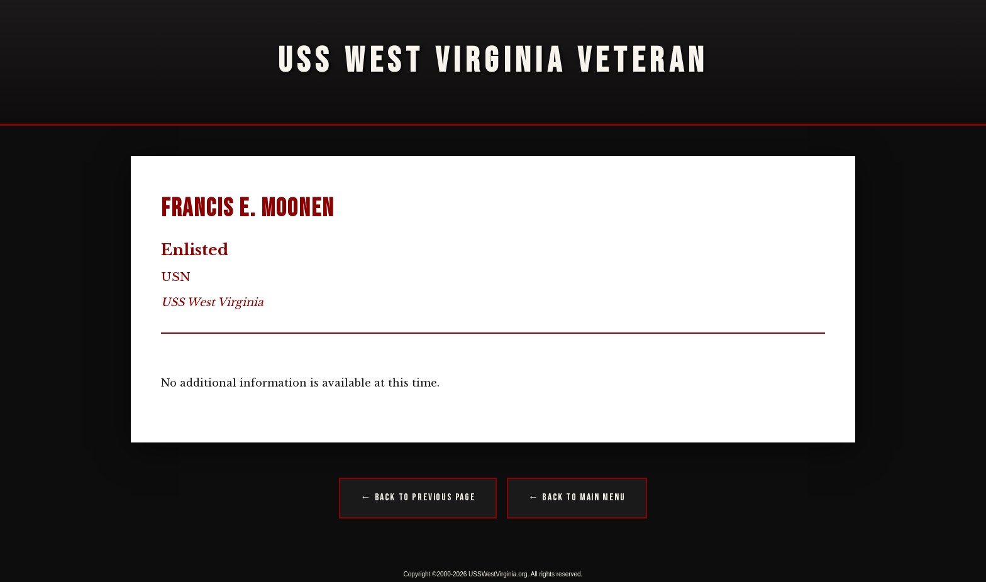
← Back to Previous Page (417, 497)
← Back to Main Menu (576, 497)
